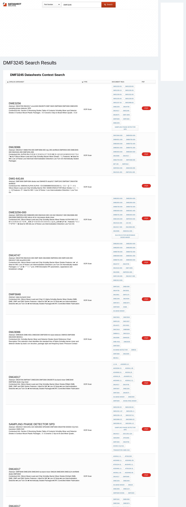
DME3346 (116, 270)
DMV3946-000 (117, 127)
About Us (141, 498)
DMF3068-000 (130, 147)
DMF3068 (124, 314)
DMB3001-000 (117, 137)
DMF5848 (116, 114)
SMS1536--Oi (117, 367)
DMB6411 (116, 300)
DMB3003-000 (117, 140)
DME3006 (116, 429)
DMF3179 (126, 267)
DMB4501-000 (117, 130)
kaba (124, 277)
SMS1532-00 (129, 93)
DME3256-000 (117, 201)
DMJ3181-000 (117, 158)
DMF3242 (116, 260)
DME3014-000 (127, 211)
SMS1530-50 (117, 93)
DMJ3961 (116, 267)
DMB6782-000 (130, 134)
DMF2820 (131, 432)
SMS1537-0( (129, 367)
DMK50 (115, 314)
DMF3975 (126, 448)
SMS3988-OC (117, 371)
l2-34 (115, 323)
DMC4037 (126, 290)
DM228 (130, 425)
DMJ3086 (116, 144)
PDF (146, 104)
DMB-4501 (116, 307)
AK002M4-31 (117, 327)
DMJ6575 (116, 110)
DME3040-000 (130, 154)
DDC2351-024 (127, 381)
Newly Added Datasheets (50, 498)
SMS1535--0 (130, 364)
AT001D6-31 (129, 411)
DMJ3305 (134, 314)
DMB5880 (126, 297)
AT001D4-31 (117, 408)
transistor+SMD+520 (121, 395)
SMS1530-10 (117, 90)
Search (108, 4)
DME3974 (126, 274)
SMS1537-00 (117, 100)
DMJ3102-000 (117, 205)
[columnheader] (43, 82)
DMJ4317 (116, 107)
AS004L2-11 (129, 337)
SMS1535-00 (117, 97)
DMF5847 (116, 344)
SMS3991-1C (129, 374)
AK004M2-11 (117, 404)
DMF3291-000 (129, 158)
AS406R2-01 (127, 334)
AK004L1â (128, 330)
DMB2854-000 (130, 184)
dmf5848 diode (118, 432)
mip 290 (116, 151)
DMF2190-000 (117, 251)
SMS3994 (116, 385)
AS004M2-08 (128, 415)
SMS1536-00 (129, 97)
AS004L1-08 (129, 327)
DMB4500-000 (130, 127)
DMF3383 (126, 114)
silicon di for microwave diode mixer (125, 216)
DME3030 (126, 307)
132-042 (128, 205)
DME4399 (126, 260)
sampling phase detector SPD (125, 121)
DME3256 (116, 103)
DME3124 (126, 429)
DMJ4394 (126, 270)
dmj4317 (116, 418)
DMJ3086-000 (129, 208)
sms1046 (126, 107)
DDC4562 (125, 293)
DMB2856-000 (130, 187)
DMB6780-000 (130, 130)
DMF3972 (116, 274)
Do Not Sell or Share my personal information (92, 498)
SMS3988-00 (129, 100)
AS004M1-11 (117, 411)
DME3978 (116, 452)
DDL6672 (116, 293)
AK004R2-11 (128, 408)
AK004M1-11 (117, 337)
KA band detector (130, 311)
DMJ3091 (126, 263)
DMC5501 (116, 286)
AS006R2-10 (124, 323)
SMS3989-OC (129, 371)
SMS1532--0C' (118, 364)
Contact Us (131, 498)
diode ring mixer (129, 355)
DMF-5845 (126, 110)
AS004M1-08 (129, 404)
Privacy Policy (67, 498)
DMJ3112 (116, 448)
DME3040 (131, 351)
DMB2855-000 (117, 187)
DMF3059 (116, 311)
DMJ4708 (126, 103)
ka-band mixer (119, 281)
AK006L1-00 (117, 415)
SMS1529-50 (129, 86)
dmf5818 (125, 151)
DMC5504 (126, 286)
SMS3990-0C (117, 374)
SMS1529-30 (117, 86)
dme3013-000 (117, 254)
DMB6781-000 (130, 137)
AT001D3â (127, 401)
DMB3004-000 (130, 140)
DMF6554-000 (117, 154)
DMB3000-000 (117, 134)
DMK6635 (126, 304)
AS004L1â (116, 334)
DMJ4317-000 (117, 208)
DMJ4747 (116, 240)
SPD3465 (126, 385)
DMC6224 (126, 300)
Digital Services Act (118, 498)
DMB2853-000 (117, 184)
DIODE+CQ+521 (118, 392)
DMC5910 (116, 297)
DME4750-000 (117, 147)
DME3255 (116, 117)
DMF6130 (116, 290)
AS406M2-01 (117, 330)
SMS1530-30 (129, 90)
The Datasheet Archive (12, 4)
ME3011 (116, 318)
